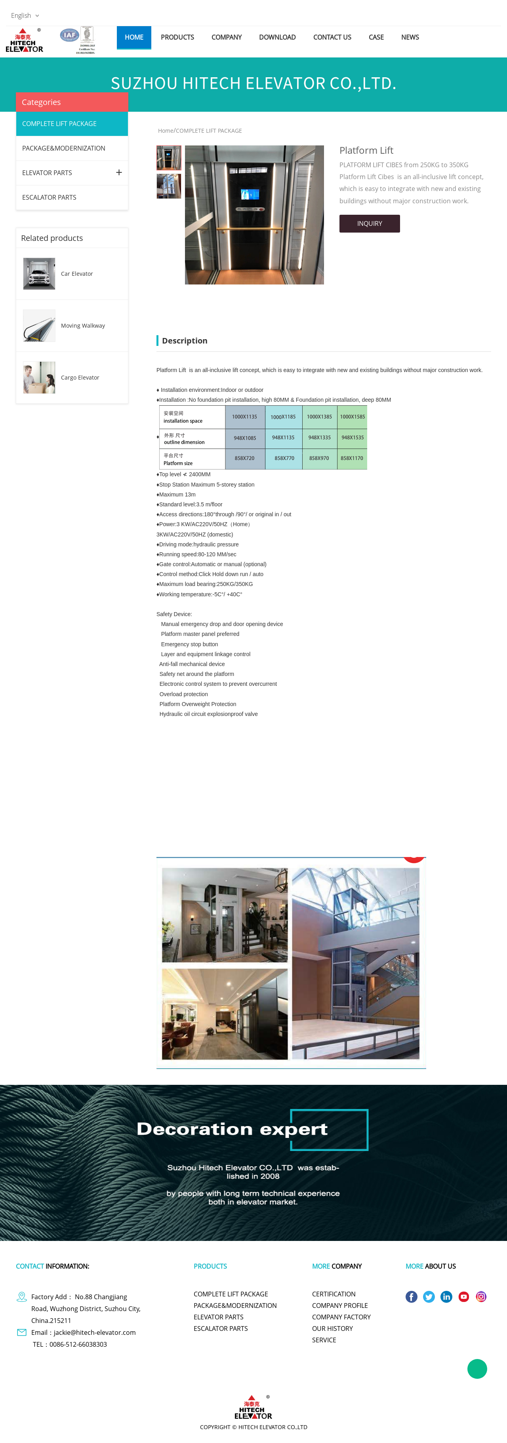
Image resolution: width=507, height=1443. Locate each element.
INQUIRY (369, 223)
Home (165, 130)
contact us (332, 37)
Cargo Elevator (80, 377)
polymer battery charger (135, 1380)
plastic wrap (183, 1380)
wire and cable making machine (398, 1380)
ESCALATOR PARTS (49, 197)
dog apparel (87, 1380)
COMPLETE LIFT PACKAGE (59, 123)
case (376, 37)
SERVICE (324, 1340)
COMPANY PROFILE (340, 1305)
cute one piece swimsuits (266, 1380)
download (277, 37)
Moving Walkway (83, 325)
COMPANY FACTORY (341, 1317)
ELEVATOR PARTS (47, 172)
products (177, 37)
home (134, 37)
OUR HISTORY (332, 1328)
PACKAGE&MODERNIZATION (63, 148)
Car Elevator (77, 273)
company (227, 37)
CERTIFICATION (334, 1294)
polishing (311, 1380)
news (410, 37)
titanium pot (342, 1380)
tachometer (218, 1380)
